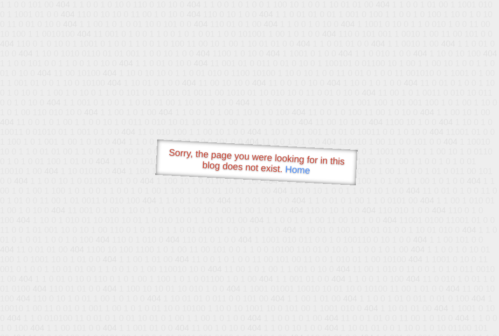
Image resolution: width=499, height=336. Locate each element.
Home (297, 169)
